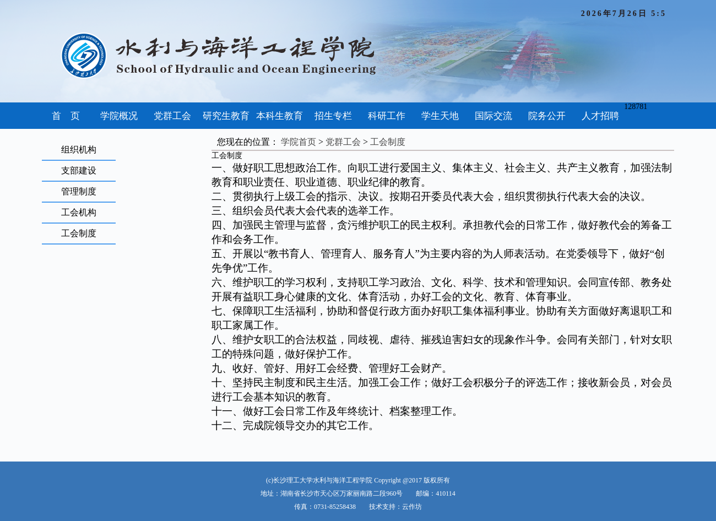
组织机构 (78, 149)
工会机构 (78, 212)
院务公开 (547, 116)
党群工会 (172, 116)
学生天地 (440, 116)
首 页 (66, 116)
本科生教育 (279, 116)
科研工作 (386, 116)
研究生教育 (226, 116)
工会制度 (78, 233)
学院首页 (298, 141)
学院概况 (119, 116)
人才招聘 (600, 116)
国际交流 (493, 116)
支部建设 (78, 170)
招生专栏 (333, 116)
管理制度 (78, 191)
